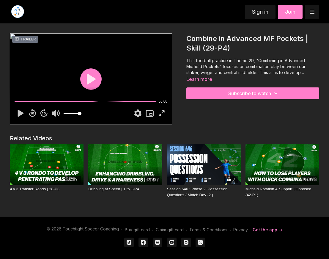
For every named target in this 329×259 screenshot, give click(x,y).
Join (290, 12)
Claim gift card (170, 229)
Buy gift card (137, 229)
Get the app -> (267, 229)
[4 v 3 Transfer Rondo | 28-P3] (47, 189)
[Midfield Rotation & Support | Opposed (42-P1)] (282, 192)
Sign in (260, 12)
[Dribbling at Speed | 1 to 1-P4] (125, 189)
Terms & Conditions (208, 229)
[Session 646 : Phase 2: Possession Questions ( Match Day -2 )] (204, 192)
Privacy (240, 229)
